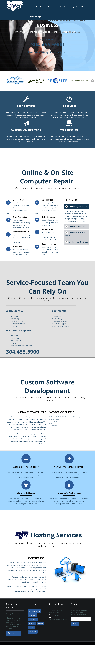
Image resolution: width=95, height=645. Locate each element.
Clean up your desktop (77, 206)
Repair (40, 623)
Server (31, 628)
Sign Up (75, 624)
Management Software (62, 326)
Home (32, 7)
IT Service (32, 615)
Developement (34, 611)
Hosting (71, 7)
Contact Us (80, 7)
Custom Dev (62, 7)
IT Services (52, 7)
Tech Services (41, 7)
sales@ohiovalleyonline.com (58, 620)
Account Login (35, 17)
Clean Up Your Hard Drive (75, 234)
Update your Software (76, 242)
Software (32, 632)
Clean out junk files (75, 226)
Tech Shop (33, 619)
